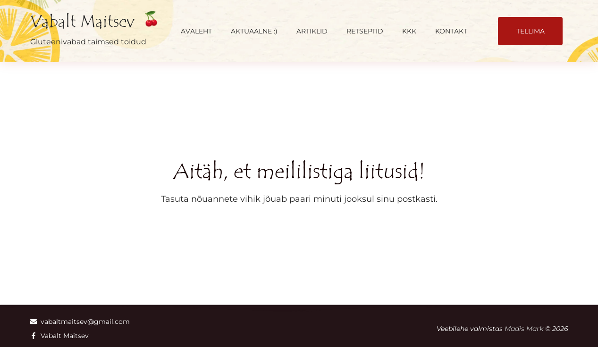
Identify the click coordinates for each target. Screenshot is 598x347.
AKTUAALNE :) (254, 31)
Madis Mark (524, 328)
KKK (409, 31)
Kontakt (451, 31)
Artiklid (312, 31)
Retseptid (364, 31)
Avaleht (196, 31)
